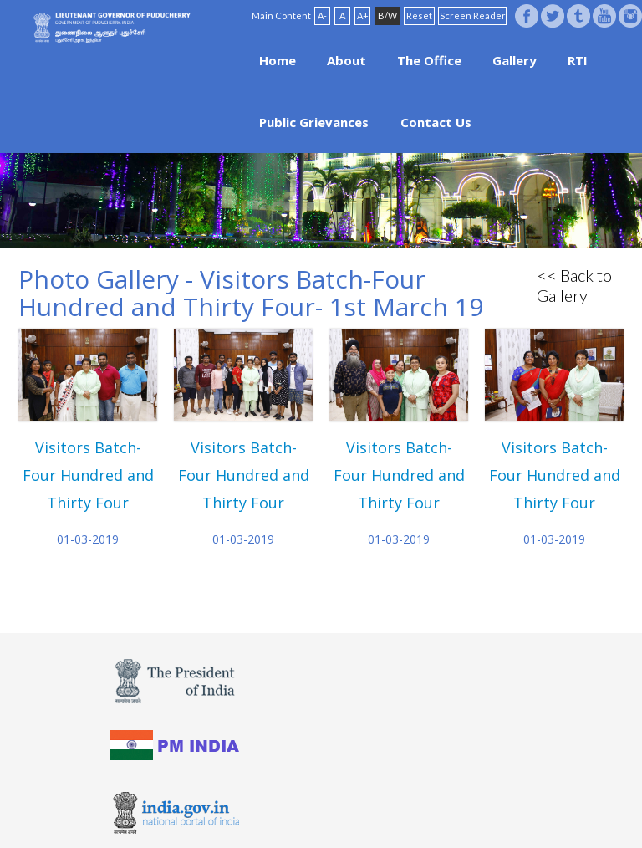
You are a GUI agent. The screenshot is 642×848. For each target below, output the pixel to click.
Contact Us (435, 122)
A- (322, 15)
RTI (578, 60)
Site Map (404, 795)
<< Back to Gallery (574, 285)
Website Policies (301, 795)
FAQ (362, 795)
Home (277, 60)
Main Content (281, 15)
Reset (419, 15)
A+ (363, 15)
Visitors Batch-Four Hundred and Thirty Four (88, 475)
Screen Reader (473, 15)
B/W (387, 15)
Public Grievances (314, 122)
